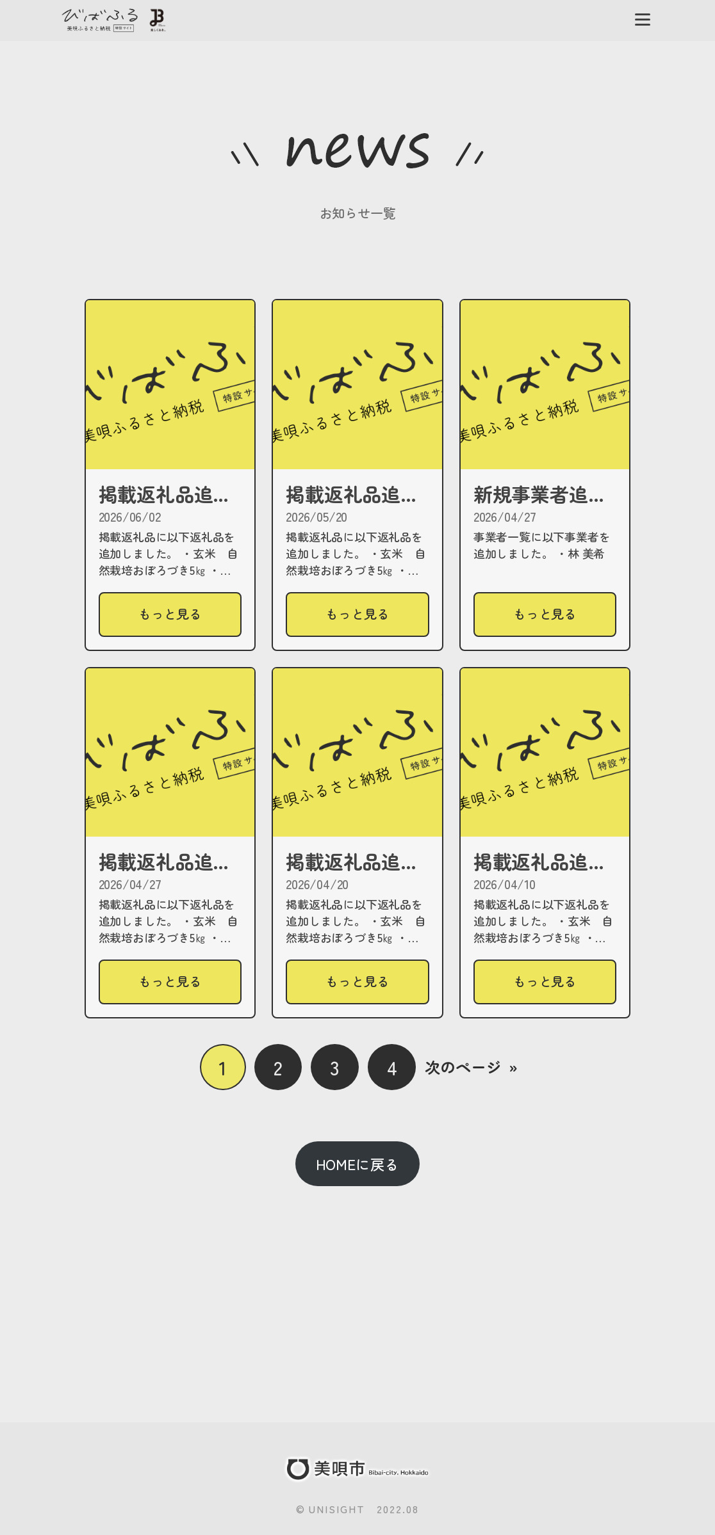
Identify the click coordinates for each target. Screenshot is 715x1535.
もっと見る (176, 619)
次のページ (471, 1067)
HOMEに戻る (358, 1163)
